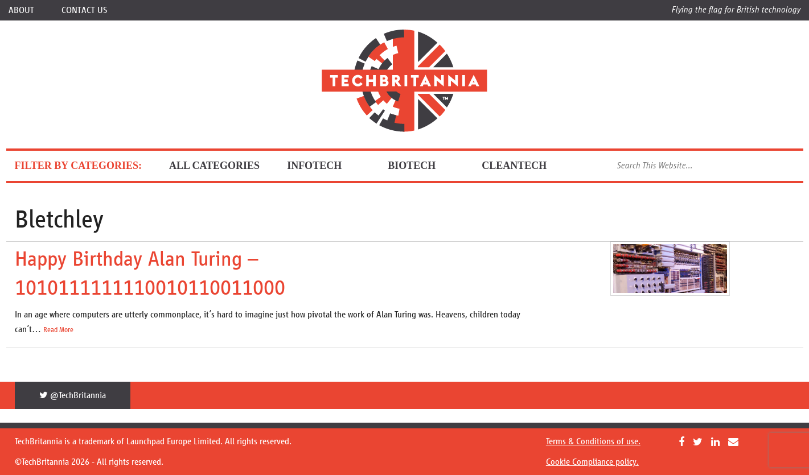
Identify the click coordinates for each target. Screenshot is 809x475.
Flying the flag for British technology (736, 9)
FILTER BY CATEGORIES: (78, 165)
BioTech (421, 165)
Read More (58, 330)
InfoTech (323, 165)
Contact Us (84, 10)
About (21, 10)
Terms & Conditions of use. (593, 441)
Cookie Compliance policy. (592, 461)
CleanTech (523, 165)
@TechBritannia (72, 395)
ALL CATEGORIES (214, 165)
